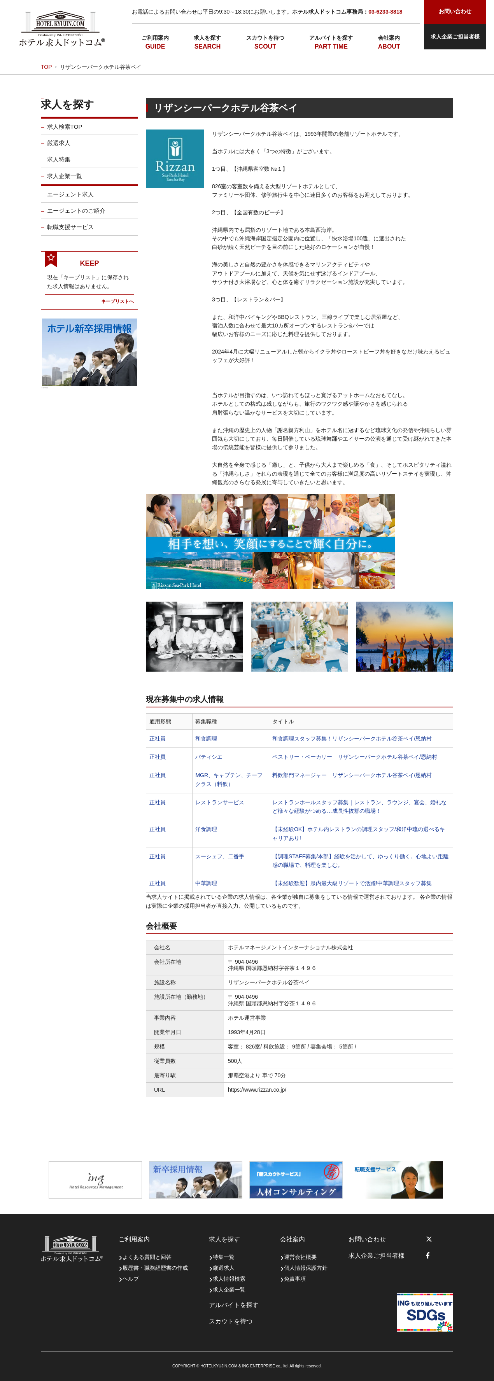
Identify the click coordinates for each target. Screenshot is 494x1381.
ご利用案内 (155, 38)
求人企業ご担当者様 (455, 36)
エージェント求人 (70, 199)
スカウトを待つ (265, 38)
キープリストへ (117, 306)
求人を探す (207, 38)
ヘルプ (131, 1279)
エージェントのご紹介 (76, 216)
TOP (46, 67)
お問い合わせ (367, 1239)
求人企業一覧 (64, 181)
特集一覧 (224, 1257)
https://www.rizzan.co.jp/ (257, 1090)
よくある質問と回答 (147, 1257)
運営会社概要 (300, 1257)
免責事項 (295, 1279)
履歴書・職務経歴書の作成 (155, 1268)
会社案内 (389, 38)
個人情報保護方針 (306, 1268)
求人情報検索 (229, 1279)
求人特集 (58, 164)
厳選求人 (58, 148)
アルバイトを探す (331, 38)
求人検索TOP (64, 132)
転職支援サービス (70, 232)
